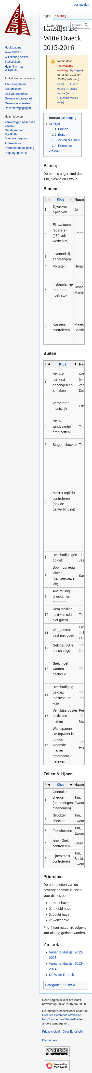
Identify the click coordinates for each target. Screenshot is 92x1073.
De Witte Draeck (61, 975)
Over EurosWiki (73, 1031)
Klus (60, 199)
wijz (60, 83)
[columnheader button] (63, 199)
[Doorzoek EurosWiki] (80, 25)
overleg (63, 70)
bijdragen (76, 70)
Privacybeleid (51, 1031)
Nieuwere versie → (69, 97)
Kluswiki (69, 985)
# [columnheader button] (46, 199)
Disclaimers (49, 1040)
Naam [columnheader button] (79, 199)
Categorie (52, 985)
